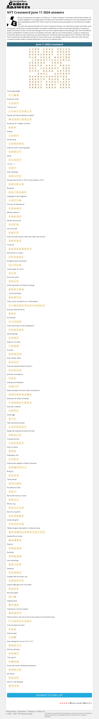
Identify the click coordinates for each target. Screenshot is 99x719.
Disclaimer (22, 711)
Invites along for (13, 520)
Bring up (10, 471)
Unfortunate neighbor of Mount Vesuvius (22, 463)
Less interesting (12, 560)
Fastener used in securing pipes (18, 148)
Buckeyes (10, 188)
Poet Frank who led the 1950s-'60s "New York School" (26, 237)
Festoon (10, 544)
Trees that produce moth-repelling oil (20, 326)
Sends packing (12, 334)
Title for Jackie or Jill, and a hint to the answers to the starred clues (30, 617)
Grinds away (11, 140)
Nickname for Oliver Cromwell (18, 398)
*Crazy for (10, 245)
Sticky (9, 156)
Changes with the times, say (17, 576)
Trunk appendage (13, 91)
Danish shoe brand (14, 220)
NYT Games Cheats (25, 714)
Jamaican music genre (15, 374)
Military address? (13, 212)
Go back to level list (49, 695)
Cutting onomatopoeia (15, 382)
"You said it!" (11, 657)
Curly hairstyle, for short (15, 625)
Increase (10, 350)
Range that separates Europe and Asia (20, 431)
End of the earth (13, 277)
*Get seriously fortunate (15, 423)
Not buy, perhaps (13, 649)
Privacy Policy (11, 711)
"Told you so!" (12, 107)
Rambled (10, 552)
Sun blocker (11, 318)
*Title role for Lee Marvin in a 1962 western (22, 301)
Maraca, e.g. (11, 504)
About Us (41, 711)
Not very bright (12, 593)
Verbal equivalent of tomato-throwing (20, 285)
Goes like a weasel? (14, 407)
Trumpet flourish (13, 439)
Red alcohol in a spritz (15, 253)
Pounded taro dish (13, 488)
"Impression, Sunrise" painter (17, 609)
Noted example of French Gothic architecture (23, 390)
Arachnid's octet (13, 99)
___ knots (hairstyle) (14, 293)
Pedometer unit (12, 455)
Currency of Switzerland (15, 204)
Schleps (9, 131)
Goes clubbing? (12, 172)
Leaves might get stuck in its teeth (19, 585)
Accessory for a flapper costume (18, 123)
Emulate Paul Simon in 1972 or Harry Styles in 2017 (25, 180)
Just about (10, 674)
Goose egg (11, 415)
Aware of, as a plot (13, 342)
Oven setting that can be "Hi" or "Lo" (20, 641)
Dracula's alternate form (15, 310)
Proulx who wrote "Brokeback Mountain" (21, 666)
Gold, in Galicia (12, 447)
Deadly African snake (14, 536)
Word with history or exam (16, 496)
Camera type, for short (15, 269)
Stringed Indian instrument (16, 261)
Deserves (10, 568)
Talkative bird (12, 601)
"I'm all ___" (11, 164)
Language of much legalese (16, 196)
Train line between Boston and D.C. (19, 366)
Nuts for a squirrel (13, 512)
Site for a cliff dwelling (15, 682)
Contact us (32, 711)
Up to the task (12, 229)
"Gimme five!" (12, 479)
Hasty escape (11, 633)
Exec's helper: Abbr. (14, 358)
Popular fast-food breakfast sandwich (20, 115)
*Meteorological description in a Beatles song (23, 528)
